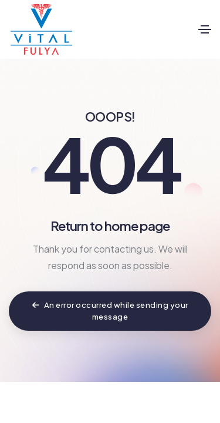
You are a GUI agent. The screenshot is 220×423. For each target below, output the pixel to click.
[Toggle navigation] (204, 29)
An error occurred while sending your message (110, 310)
